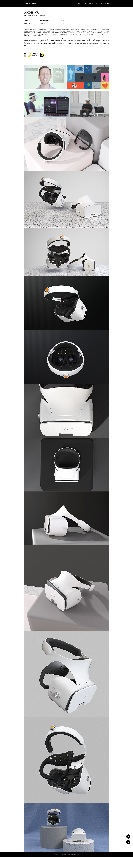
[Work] (128, 842)
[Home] (128, 836)
